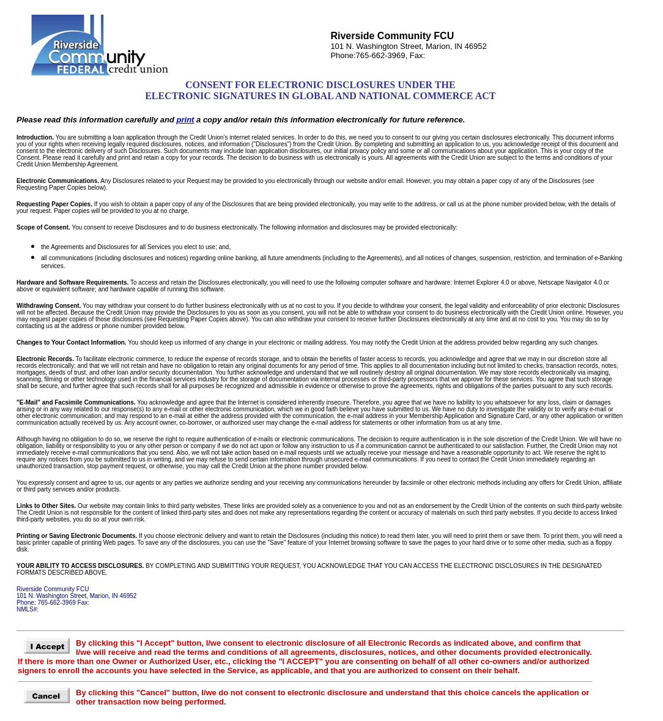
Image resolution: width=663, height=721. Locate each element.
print (185, 119)
